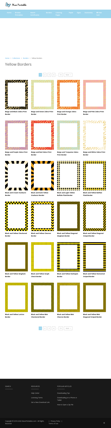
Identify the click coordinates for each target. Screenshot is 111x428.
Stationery (89, 13)
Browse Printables (19, 14)
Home (9, 13)
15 (61, 75)
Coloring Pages (59, 14)
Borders (49, 13)
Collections (16, 58)
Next (68, 75)
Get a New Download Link (40, 402)
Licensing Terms (37, 398)
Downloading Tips (63, 393)
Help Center (35, 393)
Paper (71, 13)
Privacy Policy (55, 421)
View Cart (99, 14)
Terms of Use (53, 423)
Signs (79, 13)
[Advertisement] (55, 39)
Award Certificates (34, 14)
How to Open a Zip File (65, 405)
